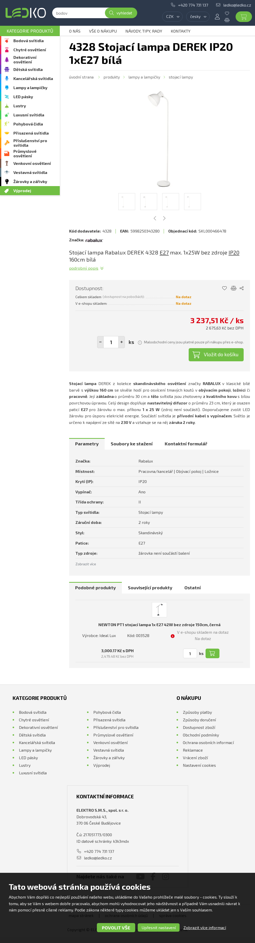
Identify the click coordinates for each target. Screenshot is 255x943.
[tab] (87, 444)
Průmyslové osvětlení (25, 153)
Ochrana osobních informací (208, 742)
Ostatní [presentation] (192, 587)
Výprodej (22, 190)
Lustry (19, 105)
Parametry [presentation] (87, 443)
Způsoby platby (197, 712)
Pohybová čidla (28, 123)
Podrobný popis (83, 268)
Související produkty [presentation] (150, 587)
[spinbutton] (111, 342)
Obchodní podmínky (201, 734)
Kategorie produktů (30, 31)
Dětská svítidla (28, 69)
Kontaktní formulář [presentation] (186, 443)
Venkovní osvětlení (32, 163)
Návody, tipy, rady (143, 31)
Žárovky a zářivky (30, 181)
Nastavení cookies (199, 765)
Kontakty (180, 31)
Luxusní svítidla (28, 114)
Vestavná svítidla (30, 172)
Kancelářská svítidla (33, 78)
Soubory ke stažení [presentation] (132, 443)
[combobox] (172, 17)
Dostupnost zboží (199, 727)
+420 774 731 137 (193, 5)
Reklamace (193, 750)
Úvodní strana (81, 76)
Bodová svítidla (28, 40)
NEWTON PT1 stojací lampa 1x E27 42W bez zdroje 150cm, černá (159, 624)
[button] (121, 342)
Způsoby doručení (199, 719)
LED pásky (23, 96)
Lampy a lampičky (30, 87)
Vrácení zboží (195, 757)
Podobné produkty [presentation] (95, 587)
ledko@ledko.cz (237, 5)
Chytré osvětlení (29, 49)
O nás (74, 31)
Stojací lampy (181, 76)
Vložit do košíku (221, 354)
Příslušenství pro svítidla (30, 142)
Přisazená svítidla (31, 133)
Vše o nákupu (103, 31)
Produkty (111, 76)
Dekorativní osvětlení (25, 59)
